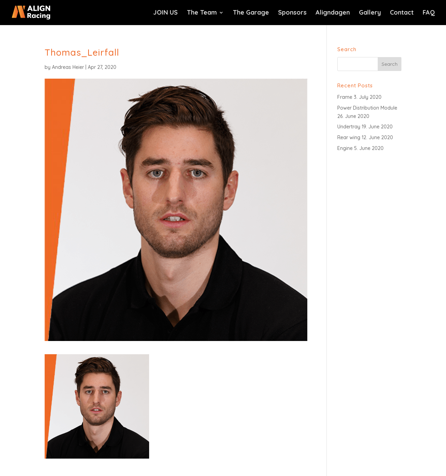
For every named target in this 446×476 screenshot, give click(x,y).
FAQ (429, 13)
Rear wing (348, 137)
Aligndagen (333, 13)
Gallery (370, 13)
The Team (202, 13)
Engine (345, 148)
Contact (402, 13)
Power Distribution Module (367, 108)
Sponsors (292, 13)
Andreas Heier (68, 67)
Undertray (348, 127)
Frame (344, 97)
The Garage (251, 13)
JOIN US (165, 13)
